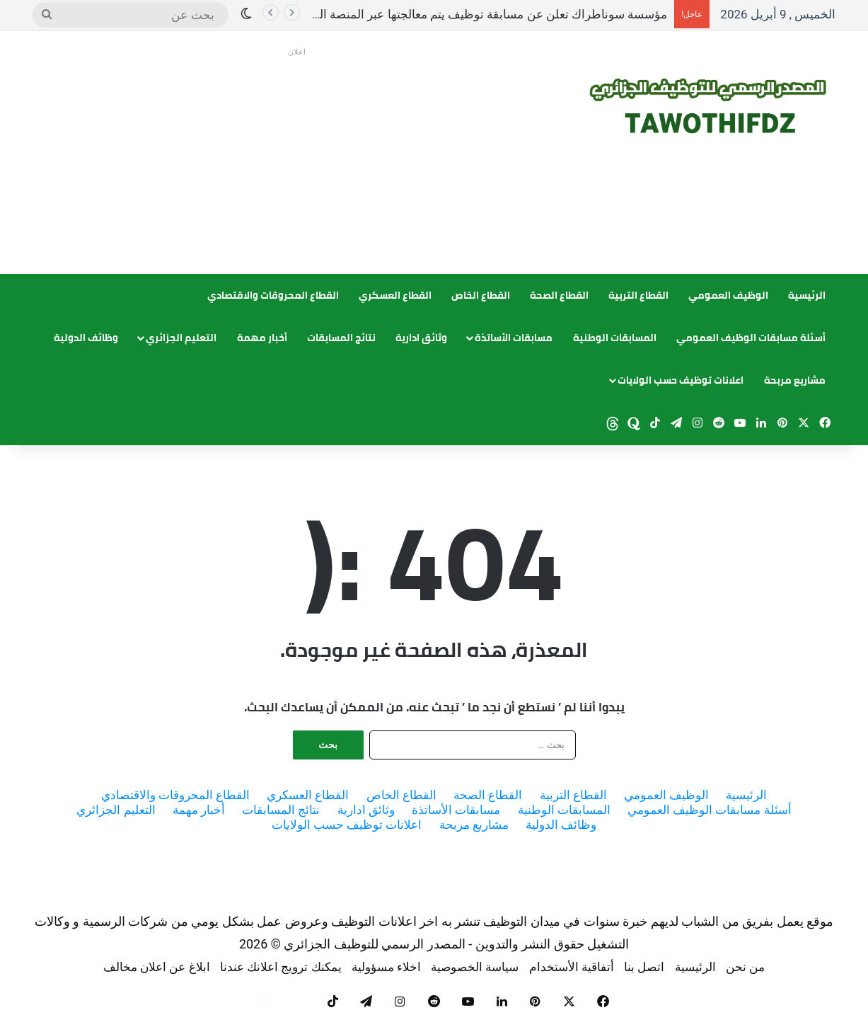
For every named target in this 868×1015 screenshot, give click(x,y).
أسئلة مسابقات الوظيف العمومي (751, 337)
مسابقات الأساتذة (513, 337)
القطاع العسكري (395, 295)
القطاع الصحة (559, 295)
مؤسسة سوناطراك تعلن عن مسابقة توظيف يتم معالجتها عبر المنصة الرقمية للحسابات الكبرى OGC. (421, 14)
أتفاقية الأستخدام (571, 967)
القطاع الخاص (480, 295)
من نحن (745, 967)
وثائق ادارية (421, 337)
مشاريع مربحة (795, 380)
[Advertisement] (297, 161)
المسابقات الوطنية (614, 337)
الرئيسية (807, 295)
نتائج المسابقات (341, 337)
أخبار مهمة (262, 337)
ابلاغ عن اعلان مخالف (156, 967)
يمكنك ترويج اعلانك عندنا (281, 967)
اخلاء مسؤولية (386, 967)
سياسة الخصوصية (475, 967)
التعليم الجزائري (181, 337)
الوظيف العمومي (728, 295)
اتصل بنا (644, 967)
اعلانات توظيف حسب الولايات (680, 380)
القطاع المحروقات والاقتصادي (273, 295)
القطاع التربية (638, 295)
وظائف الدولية (86, 337)
